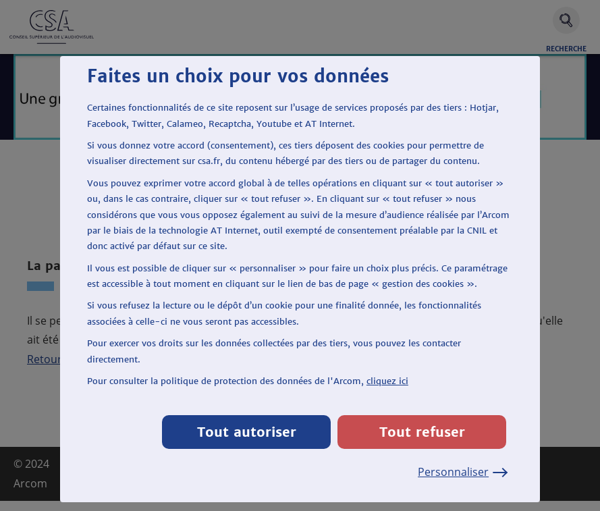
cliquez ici (387, 381)
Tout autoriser (246, 431)
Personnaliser (462, 471)
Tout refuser (422, 431)
